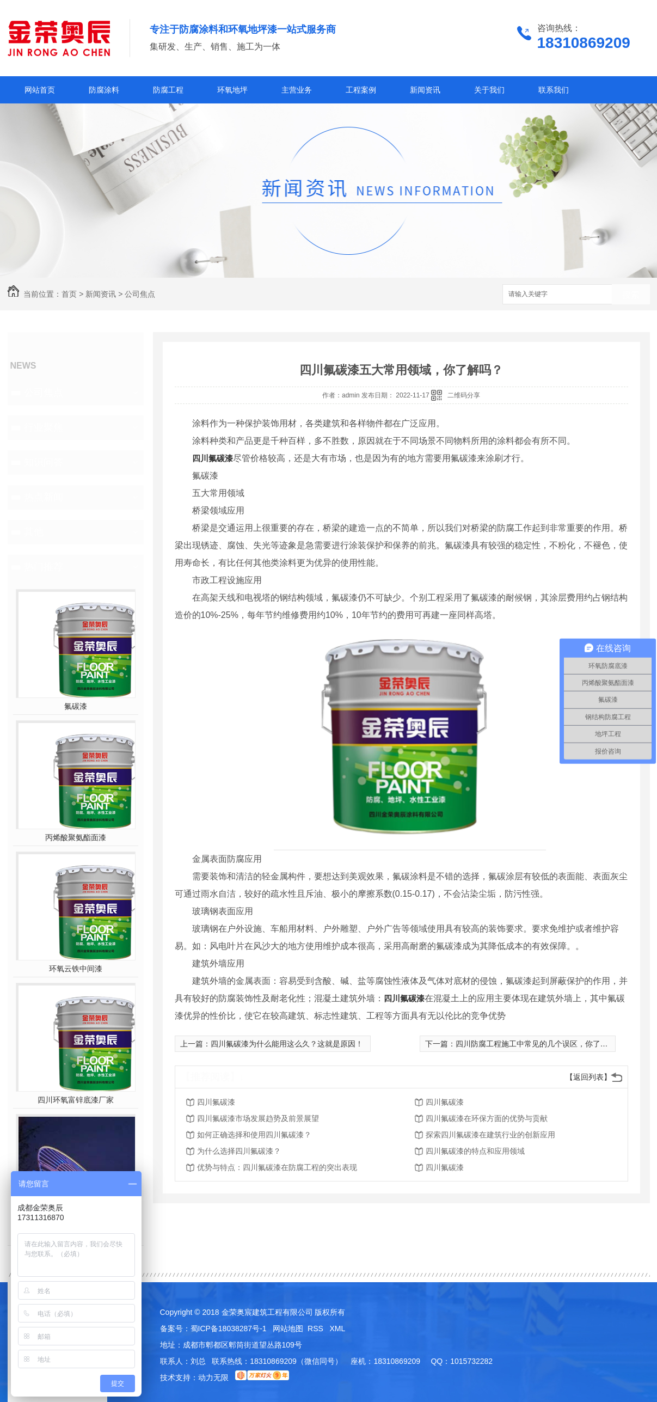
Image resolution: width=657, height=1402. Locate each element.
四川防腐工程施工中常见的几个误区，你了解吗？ (539, 1043)
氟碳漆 (75, 706)
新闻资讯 (425, 89)
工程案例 (361, 89)
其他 (34, 531)
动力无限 (213, 1377)
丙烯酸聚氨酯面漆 (75, 837)
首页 (69, 294)
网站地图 (288, 1328)
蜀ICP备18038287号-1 (229, 1328)
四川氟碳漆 (212, 458)
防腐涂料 (104, 89)
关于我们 (489, 89)
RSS (317, 1328)
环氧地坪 (232, 89)
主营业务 (296, 89)
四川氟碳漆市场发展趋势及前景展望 (258, 1118)
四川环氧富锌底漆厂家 (76, 1099)
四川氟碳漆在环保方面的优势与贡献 (487, 1118)
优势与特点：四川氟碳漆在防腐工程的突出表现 (277, 1167)
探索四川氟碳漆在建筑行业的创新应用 (490, 1134)
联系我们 (553, 89)
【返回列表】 (588, 1077)
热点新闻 (43, 497)
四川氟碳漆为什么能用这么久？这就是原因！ (287, 1043)
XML (338, 1328)
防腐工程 (168, 89)
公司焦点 (140, 294)
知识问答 (43, 462)
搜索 (631, 294)
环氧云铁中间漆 (75, 968)
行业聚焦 (43, 427)
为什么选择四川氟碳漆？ (239, 1151)
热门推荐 (43, 566)
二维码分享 (463, 395)
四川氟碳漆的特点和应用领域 (475, 1151)
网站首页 (39, 89)
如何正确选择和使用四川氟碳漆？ (254, 1134)
